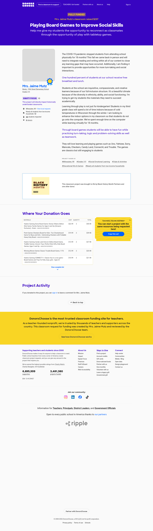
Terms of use (78, 522)
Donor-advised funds (104, 361)
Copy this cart (113, 234)
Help (108, 4)
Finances (81, 361)
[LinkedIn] (73, 397)
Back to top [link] (76, 302)
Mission (80, 353)
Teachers (57, 408)
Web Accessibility (84, 370)
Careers (80, 367)
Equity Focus (82, 359)
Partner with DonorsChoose (76, 510)
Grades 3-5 (82, 162)
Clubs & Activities (120, 162)
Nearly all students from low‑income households (106, 166)
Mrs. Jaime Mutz (34, 86)
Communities (119, 356)
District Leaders (82, 408)
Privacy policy (67, 522)
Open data (118, 361)
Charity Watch (59, 364)
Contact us (119, 367)
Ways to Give (102, 350)
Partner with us (88, 4)
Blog (122, 359)
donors (29, 120)
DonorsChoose (28, 5)
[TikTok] (87, 397)
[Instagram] (66, 397)
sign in (54, 293)
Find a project (101, 353)
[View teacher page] (38, 65)
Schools (87, 522)
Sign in (128, 5)
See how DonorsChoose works (76, 336)
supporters (34, 372)
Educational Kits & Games (73, 166)
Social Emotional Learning (99, 162)
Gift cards (100, 359)
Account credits (102, 356)
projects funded (62, 372)
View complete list (57, 268)
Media (117, 359)
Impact (80, 356)
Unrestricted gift (102, 375)
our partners (101, 414)
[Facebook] (80, 397)
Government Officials (105, 408)
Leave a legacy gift (103, 372)
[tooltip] (39, 98)
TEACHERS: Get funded (71, 4)
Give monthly (101, 367)
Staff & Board (82, 364)
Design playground (121, 364)
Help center (119, 353)
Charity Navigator (28, 367)
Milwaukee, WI (68, 162)
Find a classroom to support (48, 5)
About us (100, 4)
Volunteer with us (103, 370)
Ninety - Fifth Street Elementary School (35, 89)
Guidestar (41, 367)
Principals (68, 408)
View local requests (44, 109)
